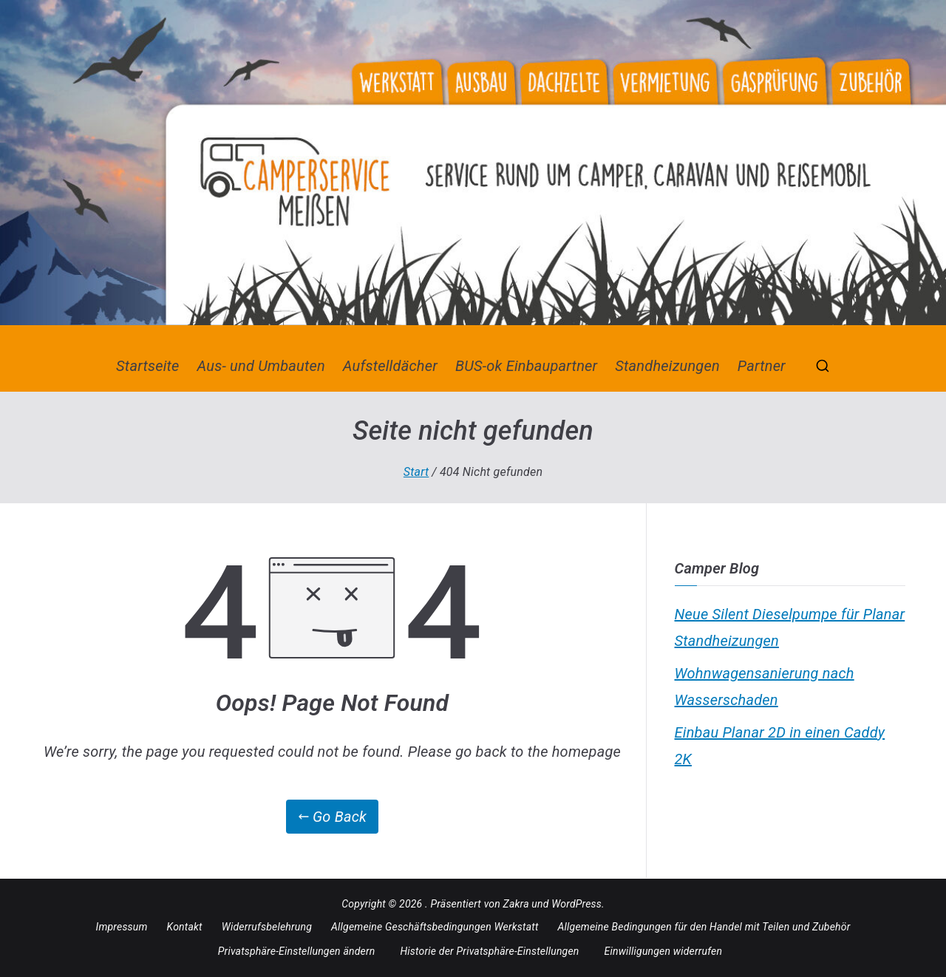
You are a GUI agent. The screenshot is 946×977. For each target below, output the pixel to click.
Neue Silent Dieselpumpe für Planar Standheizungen (790, 627)
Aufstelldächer (390, 366)
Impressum (122, 927)
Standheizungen (667, 366)
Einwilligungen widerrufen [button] (664, 951)
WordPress (576, 904)
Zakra (516, 904)
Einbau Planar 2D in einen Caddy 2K (780, 746)
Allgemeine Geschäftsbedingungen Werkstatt (435, 927)
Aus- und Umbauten (261, 366)
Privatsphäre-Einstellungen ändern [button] (296, 951)
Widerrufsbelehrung (267, 927)
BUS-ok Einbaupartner (526, 366)
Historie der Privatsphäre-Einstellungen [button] (489, 951)
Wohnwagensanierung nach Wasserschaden (764, 686)
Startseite (147, 366)
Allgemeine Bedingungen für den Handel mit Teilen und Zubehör (704, 927)
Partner (762, 366)
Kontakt (185, 927)
